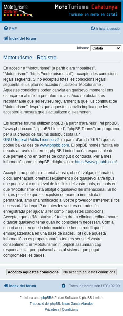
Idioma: (83, 48)
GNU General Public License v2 (31, 139)
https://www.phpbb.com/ (96, 162)
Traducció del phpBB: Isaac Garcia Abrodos (61, 304)
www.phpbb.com (54, 145)
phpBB (46, 298)
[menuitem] (10, 28)
